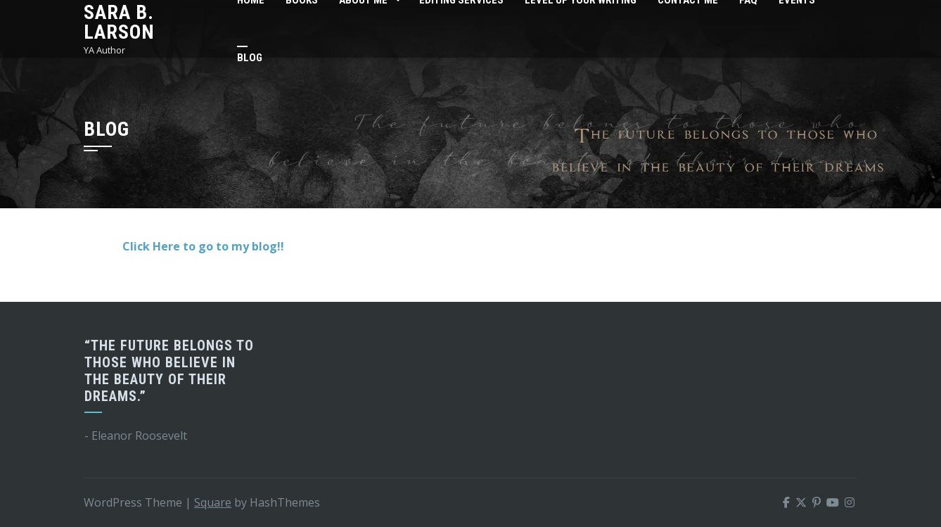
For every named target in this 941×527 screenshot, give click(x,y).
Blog (249, 57)
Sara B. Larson (119, 22)
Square (212, 502)
